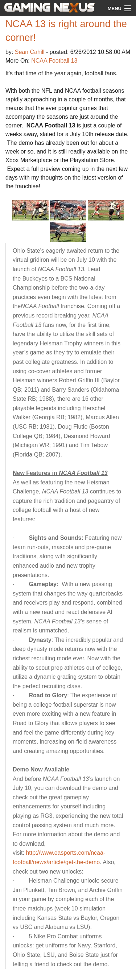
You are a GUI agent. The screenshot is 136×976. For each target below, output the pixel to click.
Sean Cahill (30, 52)
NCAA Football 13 (54, 61)
